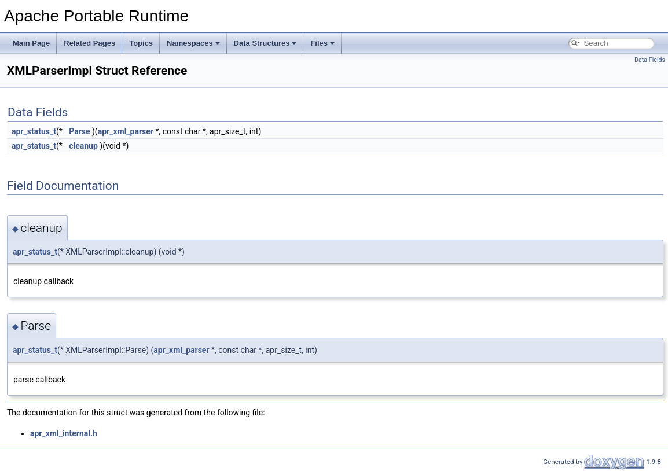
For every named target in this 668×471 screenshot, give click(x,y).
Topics (141, 43)
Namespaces (193, 43)
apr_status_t (34, 131)
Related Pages (89, 43)
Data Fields (649, 60)
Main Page (31, 43)
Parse (79, 131)
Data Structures (265, 43)
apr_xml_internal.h (63, 433)
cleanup (83, 145)
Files (322, 43)
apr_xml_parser (125, 131)
